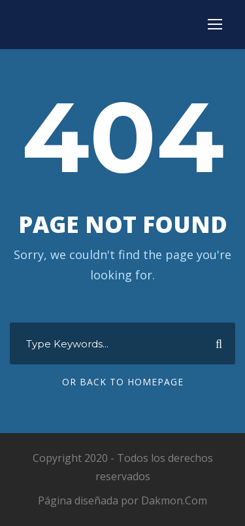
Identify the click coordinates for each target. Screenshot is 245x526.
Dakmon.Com (174, 500)
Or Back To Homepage (123, 382)
